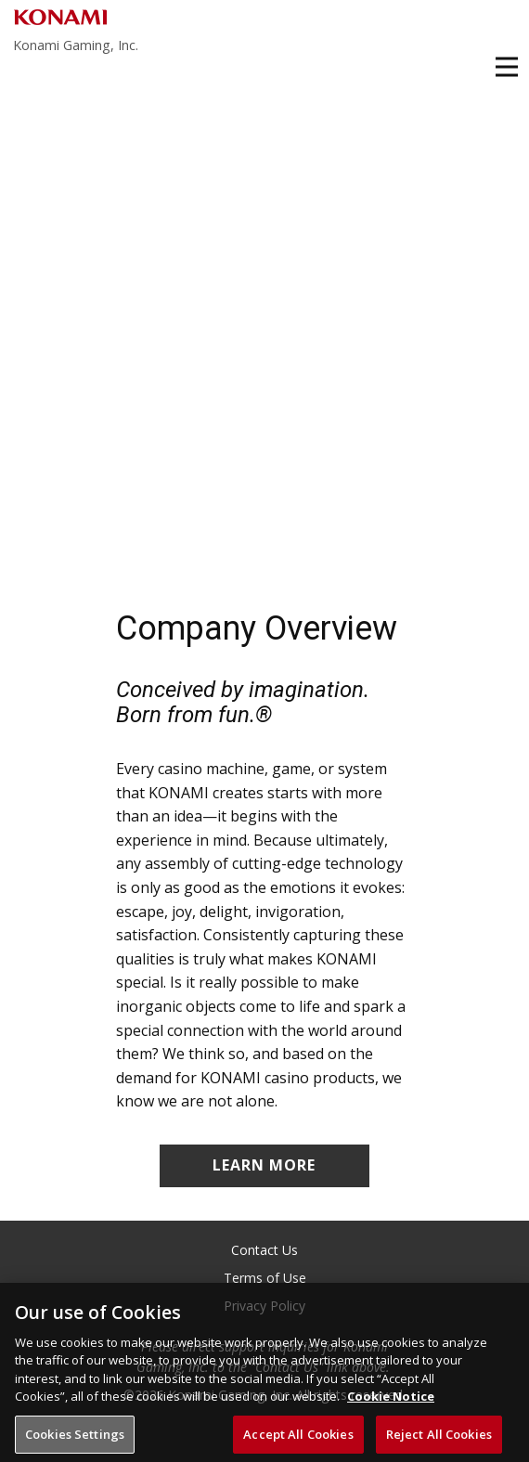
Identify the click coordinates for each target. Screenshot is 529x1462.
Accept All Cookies (298, 1439)
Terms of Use (265, 1278)
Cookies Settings (74, 1439)
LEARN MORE (264, 1165)
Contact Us (264, 1250)
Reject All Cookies (439, 1439)
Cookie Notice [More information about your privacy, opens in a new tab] (390, 1401)
